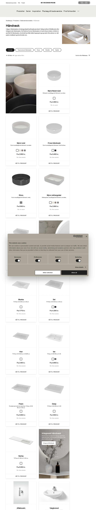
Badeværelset (88, 503)
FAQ (19, 3)
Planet (75, 503)
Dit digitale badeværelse (66, 503)
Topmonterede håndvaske (46, 205)
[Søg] (80, 3)
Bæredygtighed (78, 499)
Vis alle (10, 50)
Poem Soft (53, 503)
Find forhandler (70, 11)
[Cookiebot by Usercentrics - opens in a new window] (75, 236)
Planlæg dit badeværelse (52, 11)
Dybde (57, 50)
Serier (28, 11)
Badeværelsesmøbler (26, 20)
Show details (79, 267)
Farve (38, 50)
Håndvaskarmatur (40, 505)
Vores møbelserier (55, 508)
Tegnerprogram (67, 499)
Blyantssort (87, 506)
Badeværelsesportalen (11, 3)
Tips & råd (87, 508)
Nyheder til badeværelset (54, 505)
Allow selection (48, 272)
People (76, 506)
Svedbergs (9, 20)
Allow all (74, 272)
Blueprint (65, 506)
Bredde (48, 50)
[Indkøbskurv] (89, 3)
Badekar (37, 508)
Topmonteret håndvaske (24, 50)
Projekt (23, 3)
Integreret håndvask (15, 327)
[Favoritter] (85, 3)
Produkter (21, 11)
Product (76, 505)
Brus (36, 506)
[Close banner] (86, 236)
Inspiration (36, 11)
